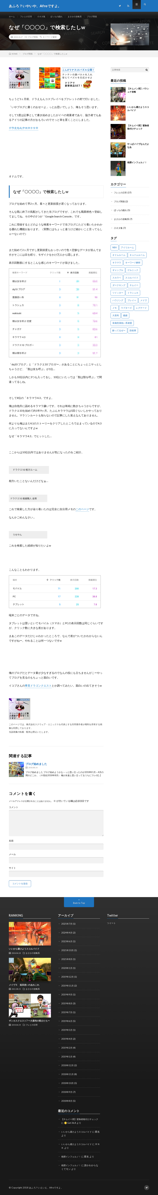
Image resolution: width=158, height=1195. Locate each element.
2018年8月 (67, 1101)
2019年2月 (67, 1049)
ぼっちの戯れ (62, 16)
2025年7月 (67, 927)
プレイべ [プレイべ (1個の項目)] (131, 303)
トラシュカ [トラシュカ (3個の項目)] (132, 295)
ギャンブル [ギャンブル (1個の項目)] (117, 272)
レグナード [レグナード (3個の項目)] (141, 310)
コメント (13, 810)
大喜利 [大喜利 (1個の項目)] (115, 318)
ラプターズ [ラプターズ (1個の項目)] (126, 310)
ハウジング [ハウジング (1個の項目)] (117, 303)
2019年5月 (67, 1031)
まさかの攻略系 (82, 16)
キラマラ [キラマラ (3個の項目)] (116, 265)
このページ (82, 512)
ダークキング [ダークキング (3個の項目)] (118, 288)
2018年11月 (67, 1075)
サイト (12, 871)
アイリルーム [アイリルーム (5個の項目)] (127, 250)
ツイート (111, 926)
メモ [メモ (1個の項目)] (114, 310)
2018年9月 (67, 1092)
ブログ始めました (36, 767)
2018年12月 (67, 1066)
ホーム (12, 16)
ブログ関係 (101, 16)
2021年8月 (67, 961)
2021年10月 (67, 953)
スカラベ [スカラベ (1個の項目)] (116, 280)
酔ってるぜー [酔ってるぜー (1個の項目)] (118, 333)
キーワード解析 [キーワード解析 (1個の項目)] (132, 265)
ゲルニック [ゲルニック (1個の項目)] (132, 272)
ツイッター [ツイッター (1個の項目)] (117, 295)
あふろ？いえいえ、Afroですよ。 (46, 1187)
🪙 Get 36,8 (73, 1123)
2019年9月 (67, 996)
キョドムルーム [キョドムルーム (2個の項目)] (137, 257)
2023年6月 (67, 944)
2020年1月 (67, 970)
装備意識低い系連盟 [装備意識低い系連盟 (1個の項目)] (122, 325)
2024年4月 (67, 935)
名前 (11, 844)
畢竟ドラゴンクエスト (38, 688)
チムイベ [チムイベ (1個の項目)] (134, 288)
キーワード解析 (50, 40)
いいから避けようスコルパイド (24, 952)
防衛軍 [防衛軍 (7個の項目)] (133, 333)
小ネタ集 (45, 16)
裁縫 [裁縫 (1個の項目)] (125, 318)
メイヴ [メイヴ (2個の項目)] (143, 303)
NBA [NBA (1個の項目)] (114, 250)
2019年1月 (67, 1057)
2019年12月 (67, 979)
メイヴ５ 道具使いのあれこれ (24, 988)
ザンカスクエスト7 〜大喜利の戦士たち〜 (29, 1024)
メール (12, 857)
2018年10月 (67, 1084)
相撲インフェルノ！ (137, 165)
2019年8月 (67, 1005)
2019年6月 (67, 1023)
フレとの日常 (28, 16)
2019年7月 (67, 1014)
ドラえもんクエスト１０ (23, 131)
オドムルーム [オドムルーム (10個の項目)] (118, 257)
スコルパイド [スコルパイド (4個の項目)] (131, 280)
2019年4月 (67, 1040)
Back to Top (79, 906)
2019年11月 (67, 988)
